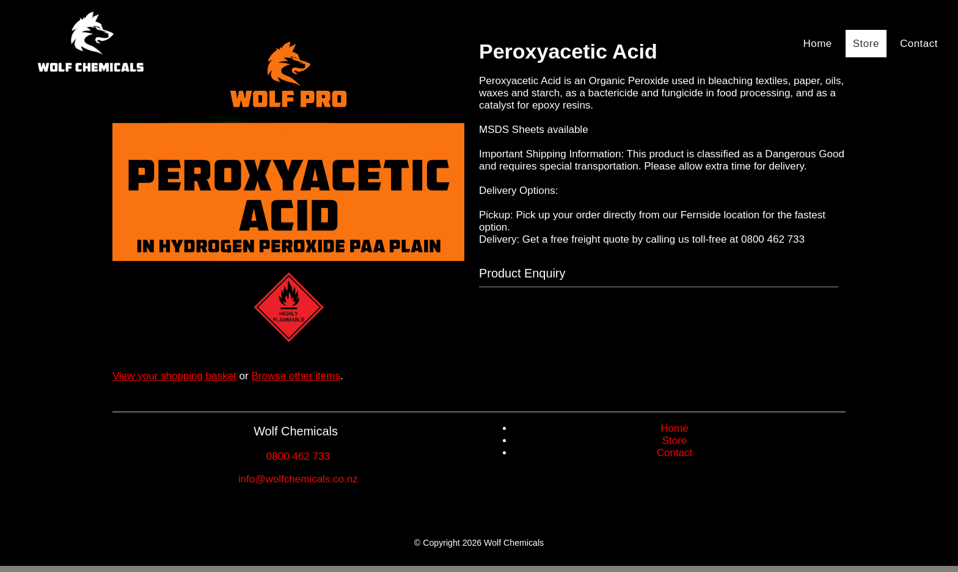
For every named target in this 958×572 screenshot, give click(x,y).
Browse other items (295, 376)
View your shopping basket (174, 376)
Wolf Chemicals (514, 543)
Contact (919, 43)
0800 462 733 (298, 456)
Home (817, 43)
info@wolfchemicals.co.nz (298, 479)
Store (866, 43)
